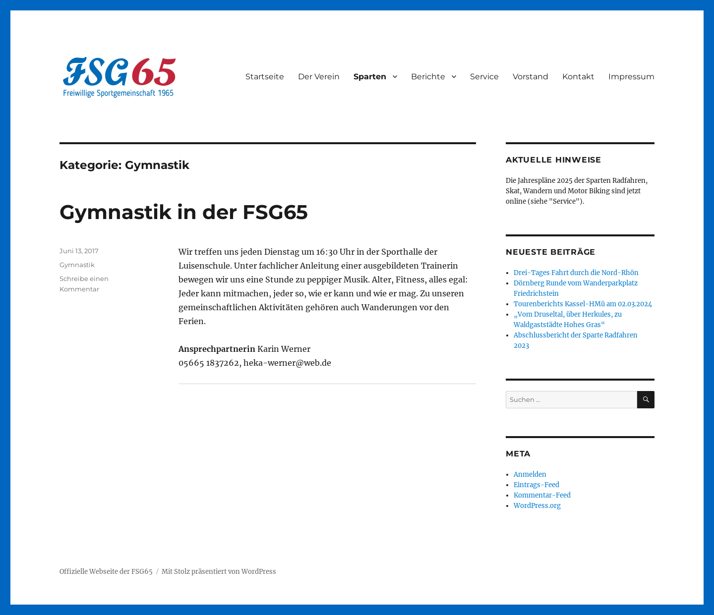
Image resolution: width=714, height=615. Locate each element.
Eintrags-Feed (536, 485)
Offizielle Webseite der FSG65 (106, 571)
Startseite (264, 76)
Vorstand (530, 76)
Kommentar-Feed (542, 495)
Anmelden (530, 474)
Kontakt (578, 76)
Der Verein (319, 76)
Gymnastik (77, 265)
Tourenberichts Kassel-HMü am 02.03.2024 (583, 304)
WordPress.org (537, 506)
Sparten (370, 76)
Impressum (631, 76)
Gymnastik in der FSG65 (184, 212)
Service (484, 76)
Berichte (428, 76)
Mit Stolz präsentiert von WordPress (219, 571)
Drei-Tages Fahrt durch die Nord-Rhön (576, 273)
